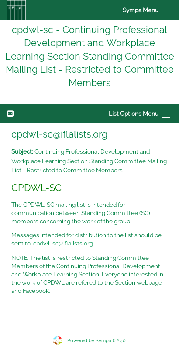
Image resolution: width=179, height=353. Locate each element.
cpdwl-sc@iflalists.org (63, 243)
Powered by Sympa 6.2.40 (96, 340)
